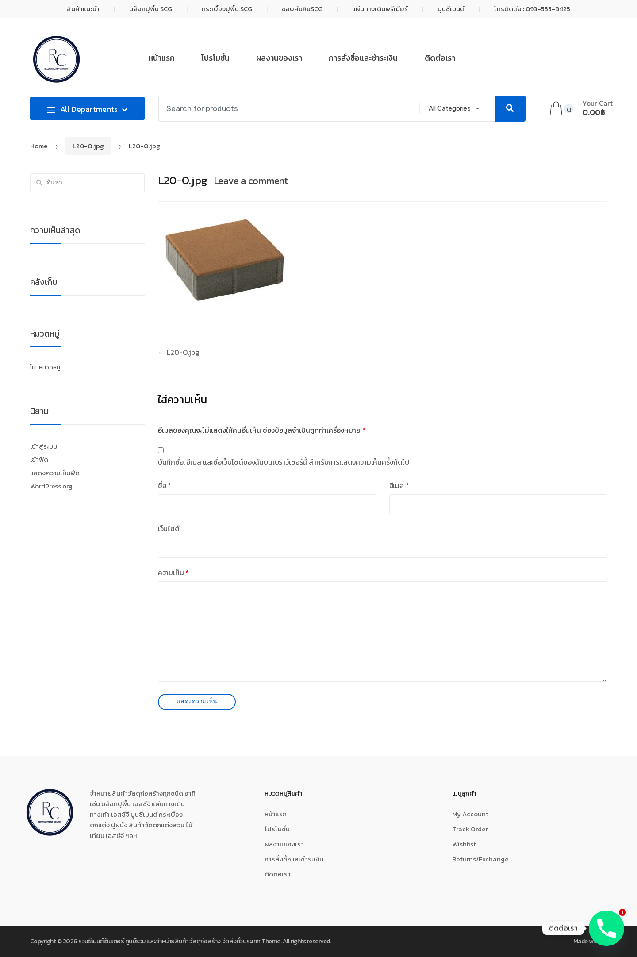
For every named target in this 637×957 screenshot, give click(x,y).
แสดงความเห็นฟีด (55, 473)
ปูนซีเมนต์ (450, 9)
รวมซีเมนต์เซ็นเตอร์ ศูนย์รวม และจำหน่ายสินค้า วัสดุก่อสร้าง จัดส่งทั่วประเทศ (169, 941)
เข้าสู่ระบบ (44, 446)
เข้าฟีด (39, 460)
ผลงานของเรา (279, 58)
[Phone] (606, 928)
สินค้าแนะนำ (83, 9)
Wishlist (464, 844)
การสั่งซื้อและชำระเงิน (363, 58)
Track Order (470, 829)
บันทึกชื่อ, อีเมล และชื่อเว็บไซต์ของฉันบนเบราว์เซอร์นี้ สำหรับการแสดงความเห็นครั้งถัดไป (283, 462)
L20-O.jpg (88, 146)
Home (39, 146)
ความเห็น (173, 572)
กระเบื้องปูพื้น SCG (227, 9)
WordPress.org (51, 486)
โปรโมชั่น (215, 58)
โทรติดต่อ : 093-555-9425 (532, 9)
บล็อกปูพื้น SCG (150, 9)
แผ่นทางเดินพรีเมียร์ (380, 9)
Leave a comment (251, 180)
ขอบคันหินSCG (302, 9)
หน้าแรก (161, 58)
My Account (470, 814)
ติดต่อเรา (440, 58)
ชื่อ (164, 485)
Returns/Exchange (480, 859)
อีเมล (399, 485)
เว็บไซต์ (169, 528)
